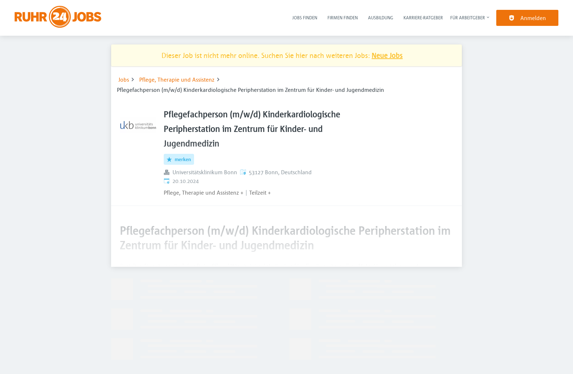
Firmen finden (342, 17)
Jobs (123, 79)
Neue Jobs (387, 55)
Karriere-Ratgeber (423, 17)
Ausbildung (380, 17)
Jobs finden (304, 17)
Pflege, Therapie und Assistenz (177, 79)
